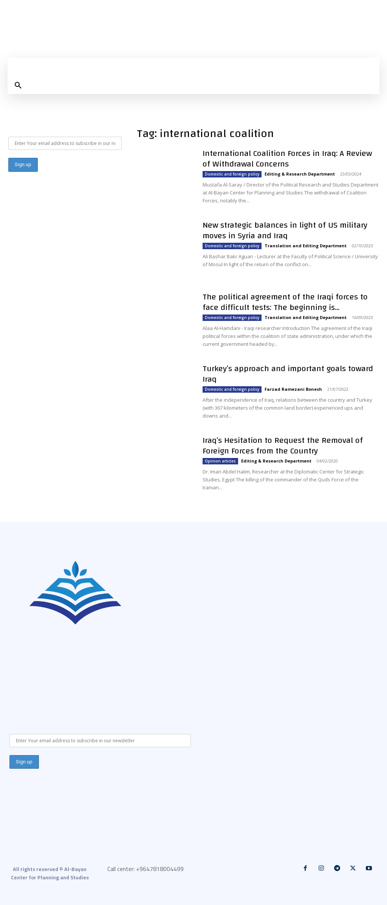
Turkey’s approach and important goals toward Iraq (288, 374)
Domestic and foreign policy (232, 174)
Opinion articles (220, 461)
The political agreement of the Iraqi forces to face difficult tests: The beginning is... (285, 302)
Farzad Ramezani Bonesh (293, 389)
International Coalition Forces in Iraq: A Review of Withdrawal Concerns (287, 158)
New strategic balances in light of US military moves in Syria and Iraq (285, 230)
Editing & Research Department (300, 174)
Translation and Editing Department (306, 245)
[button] (18, 85)
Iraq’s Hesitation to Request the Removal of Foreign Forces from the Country (283, 445)
